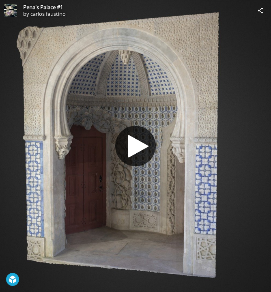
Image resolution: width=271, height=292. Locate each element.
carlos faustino (48, 13)
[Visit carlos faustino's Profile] (10, 10)
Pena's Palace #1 (43, 7)
